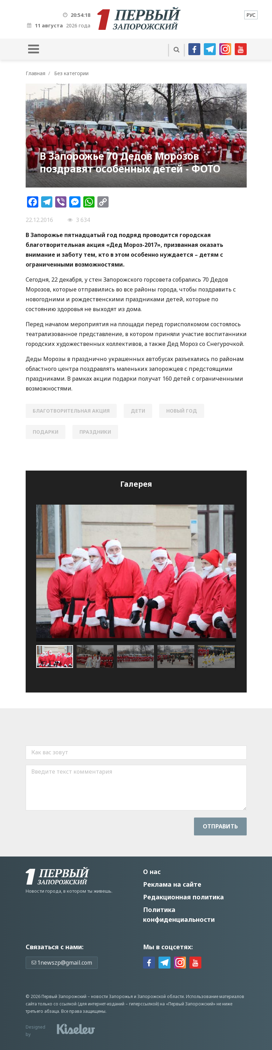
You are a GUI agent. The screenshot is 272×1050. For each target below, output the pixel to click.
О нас (152, 871)
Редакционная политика (183, 897)
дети (138, 410)
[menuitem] (250, 15)
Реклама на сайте (172, 884)
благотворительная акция (71, 410)
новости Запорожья (112, 996)
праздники (95, 431)
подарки (45, 431)
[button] (97, 656)
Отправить (220, 826)
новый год (181, 410)
